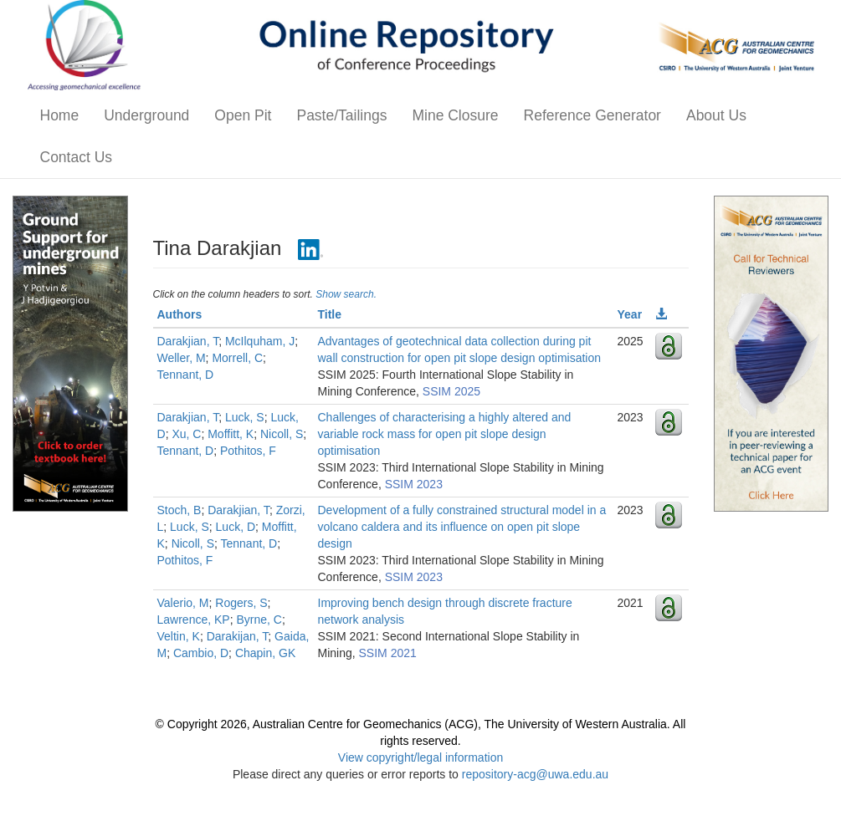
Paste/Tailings (341, 115)
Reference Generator (592, 115)
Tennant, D (185, 374)
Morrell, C (237, 358)
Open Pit (242, 115)
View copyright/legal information (420, 757)
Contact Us (76, 157)
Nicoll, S (281, 434)
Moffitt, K (231, 434)
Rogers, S (241, 602)
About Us (716, 115)
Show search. (346, 294)
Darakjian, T (188, 341)
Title (330, 314)
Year (630, 314)
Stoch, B (179, 510)
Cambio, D (200, 653)
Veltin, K (178, 636)
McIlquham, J (260, 341)
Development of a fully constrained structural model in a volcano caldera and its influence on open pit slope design (462, 526)
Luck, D (235, 526)
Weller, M (181, 358)
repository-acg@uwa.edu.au (535, 774)
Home (59, 115)
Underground (146, 115)
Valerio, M (183, 602)
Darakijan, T (238, 636)
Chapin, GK (265, 653)
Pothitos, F (248, 450)
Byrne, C (258, 619)
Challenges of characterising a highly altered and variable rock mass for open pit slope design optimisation (445, 434)
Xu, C (186, 434)
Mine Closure (455, 115)
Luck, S (244, 417)
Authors (180, 314)
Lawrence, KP (193, 619)
